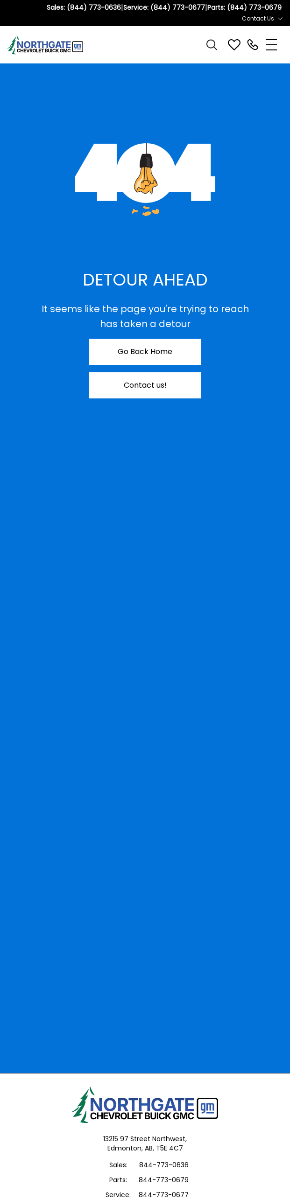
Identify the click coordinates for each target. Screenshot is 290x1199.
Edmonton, (126, 1148)
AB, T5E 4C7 (164, 1148)
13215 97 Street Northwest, (145, 1138)
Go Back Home (145, 351)
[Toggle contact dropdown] (280, 18)
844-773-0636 (164, 1165)
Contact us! (145, 385)
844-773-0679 (164, 1180)
